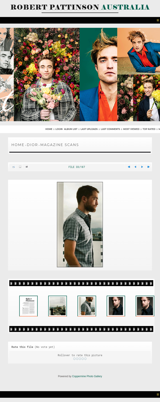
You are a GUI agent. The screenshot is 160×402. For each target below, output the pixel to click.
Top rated (149, 129)
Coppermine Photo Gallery (87, 376)
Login (58, 129)
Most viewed (131, 129)
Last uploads (89, 129)
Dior (32, 145)
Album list (70, 129)
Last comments (110, 129)
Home (48, 129)
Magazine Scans (59, 145)
